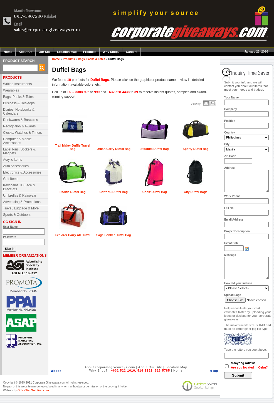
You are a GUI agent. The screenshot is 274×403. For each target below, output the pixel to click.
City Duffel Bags (196, 192)
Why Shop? (111, 51)
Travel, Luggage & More (21, 208)
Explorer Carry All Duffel (72, 235)
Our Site (45, 51)
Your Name (231, 97)
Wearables (11, 90)
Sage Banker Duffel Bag (113, 235)
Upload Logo (232, 294)
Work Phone (232, 196)
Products (90, 51)
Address (229, 167)
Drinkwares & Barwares (20, 120)
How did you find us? (238, 283)
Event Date (231, 243)
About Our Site (150, 367)
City (226, 144)
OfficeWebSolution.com (33, 390)
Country (229, 132)
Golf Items (10, 179)
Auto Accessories (16, 166)
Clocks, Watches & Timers (22, 133)
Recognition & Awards (19, 126)
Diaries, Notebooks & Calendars (18, 111)
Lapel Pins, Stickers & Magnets (19, 151)
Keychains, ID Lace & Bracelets (19, 187)
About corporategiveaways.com (110, 367)
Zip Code (230, 156)
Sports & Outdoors (17, 215)
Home (8, 51)
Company (230, 109)
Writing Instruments (17, 84)
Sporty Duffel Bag (196, 148)
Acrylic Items (12, 160)
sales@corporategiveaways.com (47, 29)
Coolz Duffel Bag (154, 192)
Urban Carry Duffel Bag (113, 148)
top (215, 370)
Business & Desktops (18, 103)
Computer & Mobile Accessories (17, 141)
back (57, 370)
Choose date (247, 248)
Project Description (237, 231)
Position (229, 120)
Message (230, 254)
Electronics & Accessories (22, 172)
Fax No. (229, 207)
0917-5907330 (28, 16)
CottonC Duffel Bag (114, 192)
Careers (131, 51)
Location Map (67, 51)
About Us (25, 51)
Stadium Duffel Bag (154, 148)
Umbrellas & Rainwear (19, 195)
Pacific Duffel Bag (73, 192)
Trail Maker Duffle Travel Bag (72, 147)
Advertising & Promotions (22, 202)
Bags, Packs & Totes (18, 97)
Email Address (233, 219)
